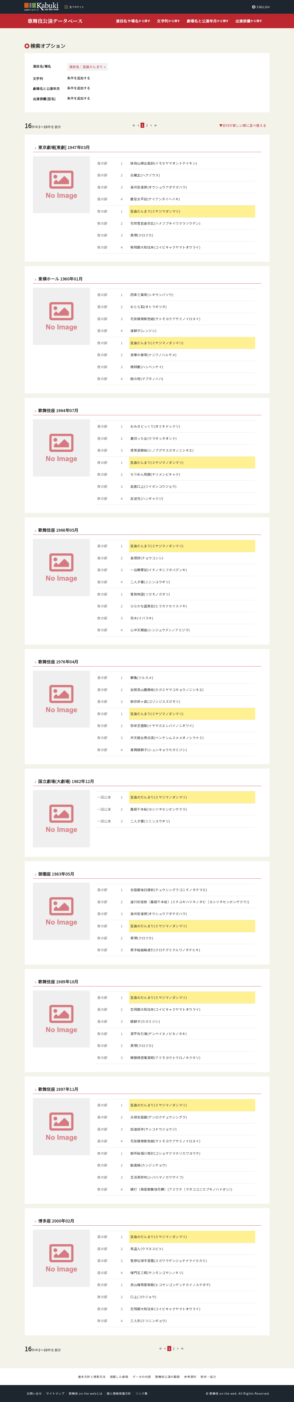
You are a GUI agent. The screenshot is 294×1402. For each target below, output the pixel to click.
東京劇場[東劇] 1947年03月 (64, 147)
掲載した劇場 (119, 1377)
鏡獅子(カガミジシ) (145, 1021)
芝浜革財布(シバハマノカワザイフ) (157, 1177)
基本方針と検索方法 (92, 1377)
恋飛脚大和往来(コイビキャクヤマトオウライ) (165, 1009)
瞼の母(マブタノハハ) (146, 378)
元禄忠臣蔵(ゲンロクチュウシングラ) (158, 1117)
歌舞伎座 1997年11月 (58, 1089)
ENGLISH (263, 7)
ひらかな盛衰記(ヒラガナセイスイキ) (158, 605)
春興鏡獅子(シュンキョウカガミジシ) (158, 749)
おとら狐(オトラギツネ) (148, 306)
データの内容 (142, 1377)
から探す (133, 21)
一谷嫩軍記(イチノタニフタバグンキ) (158, 569)
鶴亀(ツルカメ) (141, 677)
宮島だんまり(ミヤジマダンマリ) (155, 211)
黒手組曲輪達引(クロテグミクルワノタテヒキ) (165, 949)
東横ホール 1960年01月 (60, 278)
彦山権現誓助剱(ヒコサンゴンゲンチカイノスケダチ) (170, 1284)
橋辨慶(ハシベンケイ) (146, 366)
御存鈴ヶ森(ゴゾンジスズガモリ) (155, 701)
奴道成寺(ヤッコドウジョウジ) (153, 1129)
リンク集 (141, 1393)
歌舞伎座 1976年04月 (58, 661)
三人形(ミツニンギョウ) (148, 1320)
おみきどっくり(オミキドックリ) (155, 426)
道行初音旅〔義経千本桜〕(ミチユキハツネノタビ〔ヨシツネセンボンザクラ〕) (189, 901)
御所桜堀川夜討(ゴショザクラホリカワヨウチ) (165, 1153)
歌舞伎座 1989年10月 (58, 981)
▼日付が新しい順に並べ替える (242, 125)
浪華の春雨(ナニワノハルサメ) (153, 354)
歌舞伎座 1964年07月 (58, 410)
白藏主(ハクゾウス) (145, 175)
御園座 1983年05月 (56, 873)
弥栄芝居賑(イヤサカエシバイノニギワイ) (162, 725)
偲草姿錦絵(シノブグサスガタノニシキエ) (162, 450)
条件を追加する (78, 77)
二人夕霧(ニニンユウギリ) (150, 581)
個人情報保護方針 (119, 1393)
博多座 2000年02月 (56, 1220)
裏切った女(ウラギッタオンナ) (153, 438)
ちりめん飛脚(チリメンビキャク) (155, 474)
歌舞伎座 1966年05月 (58, 530)
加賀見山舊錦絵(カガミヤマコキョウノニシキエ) (167, 689)
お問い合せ (34, 1393)
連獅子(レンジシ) (143, 330)
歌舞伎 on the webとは (85, 1393)
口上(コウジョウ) (143, 1296)
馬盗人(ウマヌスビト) (146, 1248)
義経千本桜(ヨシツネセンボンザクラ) (158, 809)
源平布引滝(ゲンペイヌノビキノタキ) (158, 1033)
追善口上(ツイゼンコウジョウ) (153, 486)
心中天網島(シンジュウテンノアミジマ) (160, 629)
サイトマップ (55, 1393)
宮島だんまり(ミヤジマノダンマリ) (157, 342)
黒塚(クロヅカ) (141, 235)
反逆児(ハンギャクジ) (146, 498)
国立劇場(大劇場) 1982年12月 (66, 781)
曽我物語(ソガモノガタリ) (150, 594)
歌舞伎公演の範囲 (167, 1377)
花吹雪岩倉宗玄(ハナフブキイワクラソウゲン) (165, 223)
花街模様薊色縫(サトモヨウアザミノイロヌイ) (165, 318)
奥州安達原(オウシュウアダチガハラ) (158, 187)
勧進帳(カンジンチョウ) (148, 1165)
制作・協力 (208, 1377)
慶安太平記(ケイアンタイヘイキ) (155, 198)
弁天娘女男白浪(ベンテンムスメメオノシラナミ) (167, 737)
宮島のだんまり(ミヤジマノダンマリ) (158, 797)
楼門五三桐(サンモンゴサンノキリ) (156, 1272)
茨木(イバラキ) (141, 618)
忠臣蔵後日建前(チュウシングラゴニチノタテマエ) (168, 889)
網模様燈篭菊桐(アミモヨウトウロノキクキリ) (165, 1057)
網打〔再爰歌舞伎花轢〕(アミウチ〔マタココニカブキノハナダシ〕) (181, 1189)
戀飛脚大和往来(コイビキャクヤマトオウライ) (165, 247)
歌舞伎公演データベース (55, 20)
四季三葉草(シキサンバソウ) (151, 294)
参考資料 (190, 1377)
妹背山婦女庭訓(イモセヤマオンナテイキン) (163, 163)
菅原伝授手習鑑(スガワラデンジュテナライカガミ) (168, 1260)
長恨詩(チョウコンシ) (146, 557)
